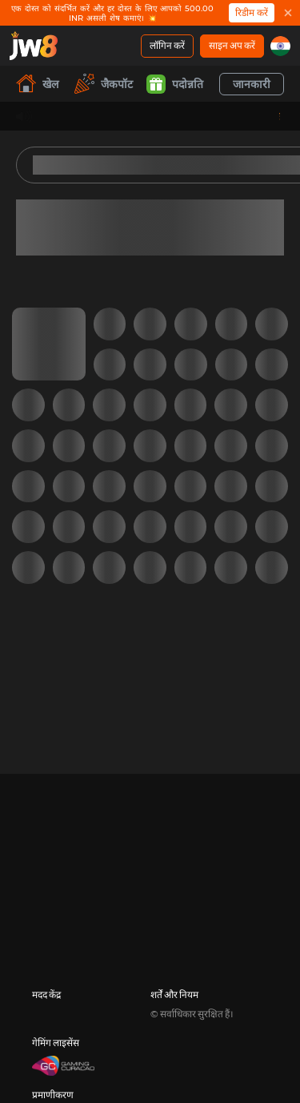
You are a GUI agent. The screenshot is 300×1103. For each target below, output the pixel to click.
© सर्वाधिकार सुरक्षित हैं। (192, 1014)
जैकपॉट (103, 84)
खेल (37, 84)
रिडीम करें (251, 12)
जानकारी (251, 84)
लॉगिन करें (167, 45)
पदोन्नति (174, 84)
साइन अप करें (232, 45)
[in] (280, 46)
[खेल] (34, 46)
